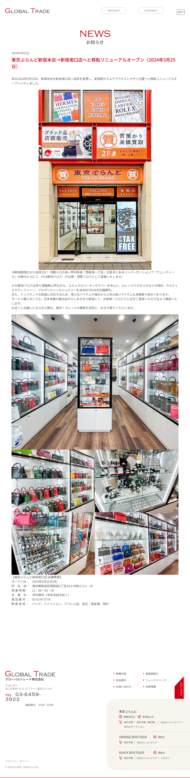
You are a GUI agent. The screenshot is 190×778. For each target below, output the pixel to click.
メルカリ (165, 757)
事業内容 (121, 673)
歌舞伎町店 (129, 716)
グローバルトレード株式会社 (30, 676)
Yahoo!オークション (134, 726)
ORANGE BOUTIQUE (133, 737)
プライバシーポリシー (17, 761)
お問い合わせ (124, 686)
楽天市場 (128, 722)
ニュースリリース (156, 680)
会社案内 (121, 680)
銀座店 (161, 736)
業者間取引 (152, 673)
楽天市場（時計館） (147, 722)
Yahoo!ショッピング (170, 722)
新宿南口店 (148, 716)
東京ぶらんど (128, 711)
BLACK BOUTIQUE (131, 752)
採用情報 (151, 686)
